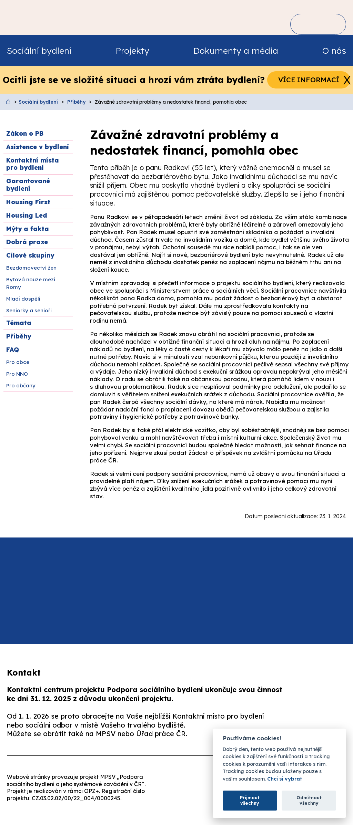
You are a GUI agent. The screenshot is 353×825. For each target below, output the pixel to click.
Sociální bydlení (38, 102)
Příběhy (76, 102)
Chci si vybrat (284, 779)
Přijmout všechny (250, 800)
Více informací (308, 79)
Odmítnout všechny (309, 800)
